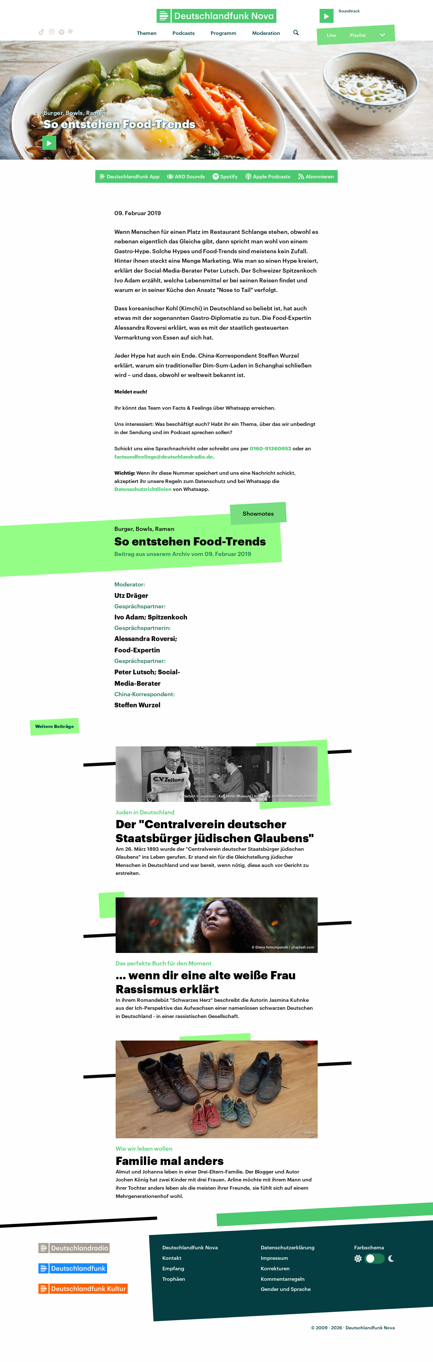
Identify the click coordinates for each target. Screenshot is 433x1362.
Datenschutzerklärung (288, 1247)
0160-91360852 (270, 448)
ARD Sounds (186, 176)
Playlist (358, 35)
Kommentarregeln (283, 1279)
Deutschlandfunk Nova (190, 1247)
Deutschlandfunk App (129, 176)
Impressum (274, 1258)
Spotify (225, 176)
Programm (223, 33)
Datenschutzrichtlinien (143, 489)
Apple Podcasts (267, 176)
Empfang (173, 1268)
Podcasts (184, 33)
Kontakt (171, 1258)
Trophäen (173, 1279)
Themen (147, 33)
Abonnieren (316, 176)
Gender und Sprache (286, 1289)
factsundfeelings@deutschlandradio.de (163, 456)
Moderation (266, 33)
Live (331, 35)
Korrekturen (275, 1268)
